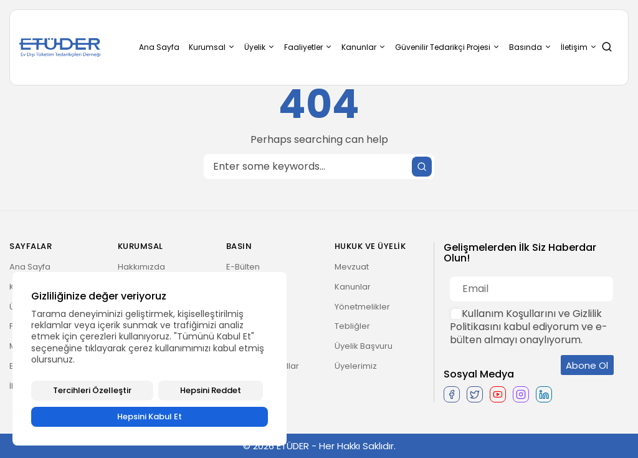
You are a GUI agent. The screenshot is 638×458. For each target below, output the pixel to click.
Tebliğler (352, 326)
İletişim (579, 47)
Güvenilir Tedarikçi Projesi (447, 47)
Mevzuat (352, 267)
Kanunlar (363, 47)
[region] (149, 359)
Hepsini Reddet (210, 390)
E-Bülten (243, 267)
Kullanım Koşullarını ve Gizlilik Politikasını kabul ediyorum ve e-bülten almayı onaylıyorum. (528, 326)
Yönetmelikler (362, 307)
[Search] (319, 166)
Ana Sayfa (159, 47)
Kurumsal (212, 47)
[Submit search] (422, 167)
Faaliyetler (308, 47)
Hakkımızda (141, 267)
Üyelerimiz (356, 366)
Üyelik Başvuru (364, 346)
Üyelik (259, 47)
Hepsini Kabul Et (149, 416)
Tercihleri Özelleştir (92, 390)
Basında (530, 47)
